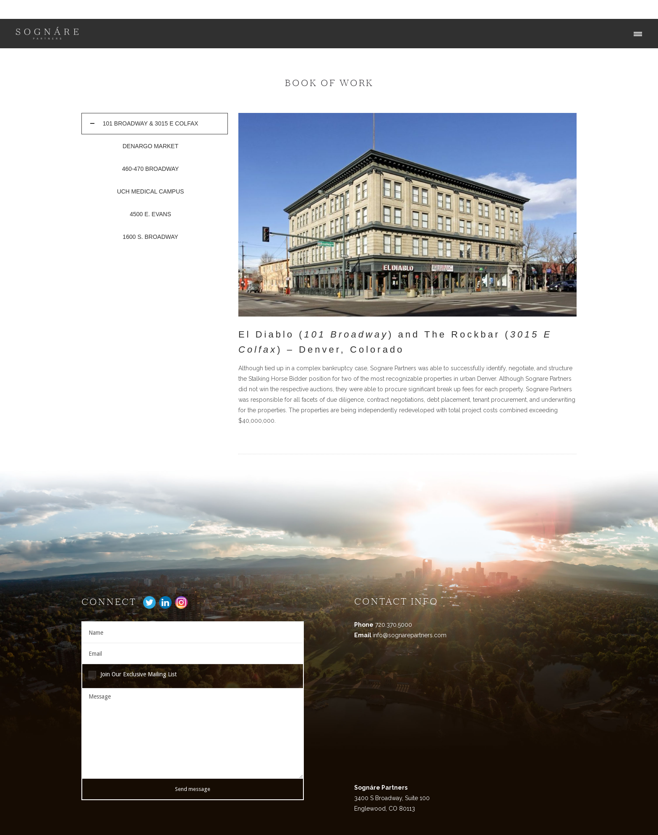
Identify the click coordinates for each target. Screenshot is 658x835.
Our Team (522, 9)
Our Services (562, 9)
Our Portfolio (606, 9)
